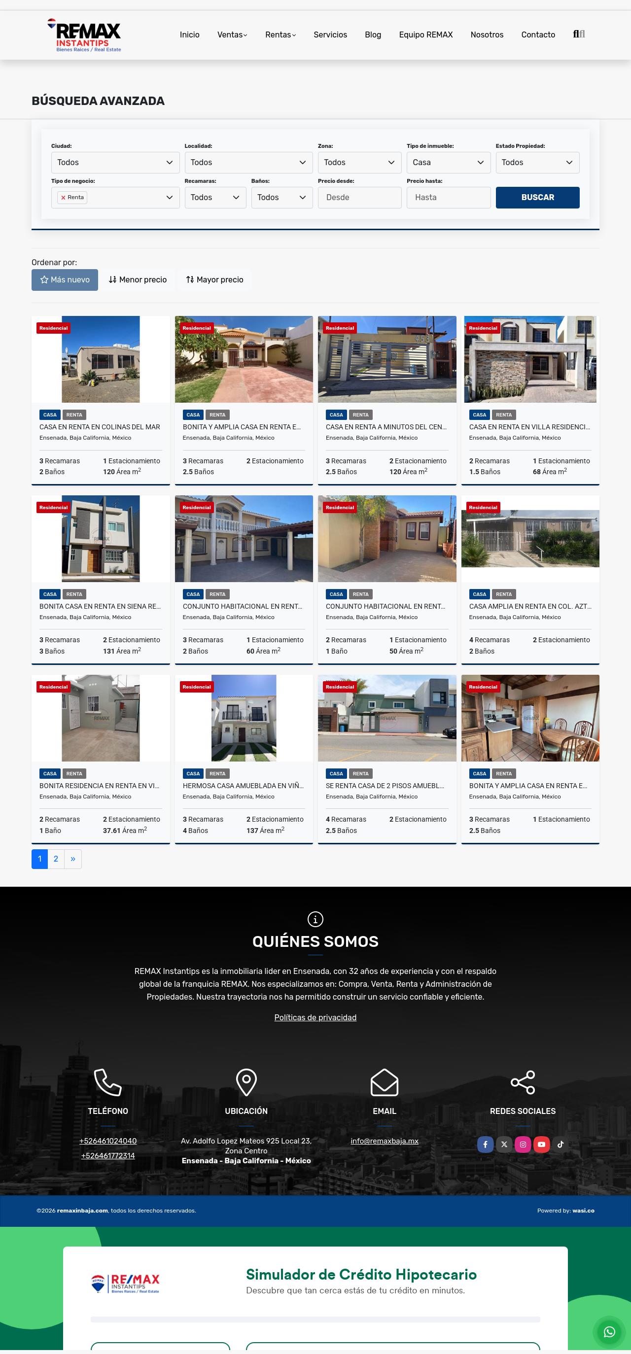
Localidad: (198, 146)
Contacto (539, 34)
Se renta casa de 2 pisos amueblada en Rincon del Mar (387, 786)
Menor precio (137, 279)
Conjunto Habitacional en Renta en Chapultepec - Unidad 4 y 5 (244, 606)
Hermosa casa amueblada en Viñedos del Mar (244, 786)
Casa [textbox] (422, 162)
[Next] (73, 859)
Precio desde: (336, 181)
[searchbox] (60, 213)
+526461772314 (108, 1155)
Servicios (331, 34)
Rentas (278, 34)
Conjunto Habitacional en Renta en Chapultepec (387, 606)
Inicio (190, 34)
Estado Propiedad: (520, 146)
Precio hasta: (424, 181)
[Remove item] (64, 197)
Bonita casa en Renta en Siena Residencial (100, 606)
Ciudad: (61, 146)
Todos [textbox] (68, 162)
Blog (373, 34)
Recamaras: (200, 181)
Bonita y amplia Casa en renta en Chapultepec (530, 786)
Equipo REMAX (426, 34)
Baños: (260, 181)
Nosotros (487, 34)
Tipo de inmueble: (430, 146)
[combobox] (115, 163)
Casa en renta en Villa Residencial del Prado (530, 427)
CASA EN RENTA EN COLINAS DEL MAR (99, 427)
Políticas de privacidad (316, 1017)
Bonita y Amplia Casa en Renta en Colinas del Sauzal (244, 427)
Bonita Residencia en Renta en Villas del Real (100, 786)
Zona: (325, 146)
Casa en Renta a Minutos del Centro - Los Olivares (387, 427)
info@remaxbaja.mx (385, 1141)
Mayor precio (215, 279)
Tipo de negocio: (73, 181)
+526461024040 (108, 1141)
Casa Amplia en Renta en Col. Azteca (530, 606)
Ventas (230, 34)
